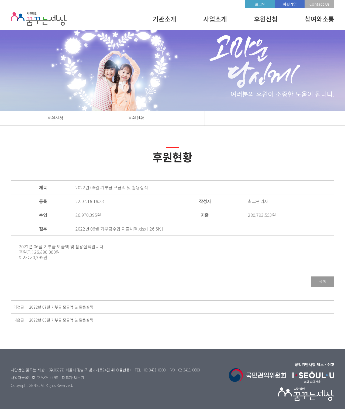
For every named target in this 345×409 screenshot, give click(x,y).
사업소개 (215, 18)
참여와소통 (319, 18)
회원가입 (290, 4)
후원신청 (266, 18)
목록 (322, 281)
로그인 (260, 4)
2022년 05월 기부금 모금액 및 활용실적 (61, 320)
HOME (27, 118)
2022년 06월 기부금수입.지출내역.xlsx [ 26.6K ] (119, 228)
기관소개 (164, 18)
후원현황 (136, 118)
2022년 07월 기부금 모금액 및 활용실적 (61, 307)
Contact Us (319, 4)
